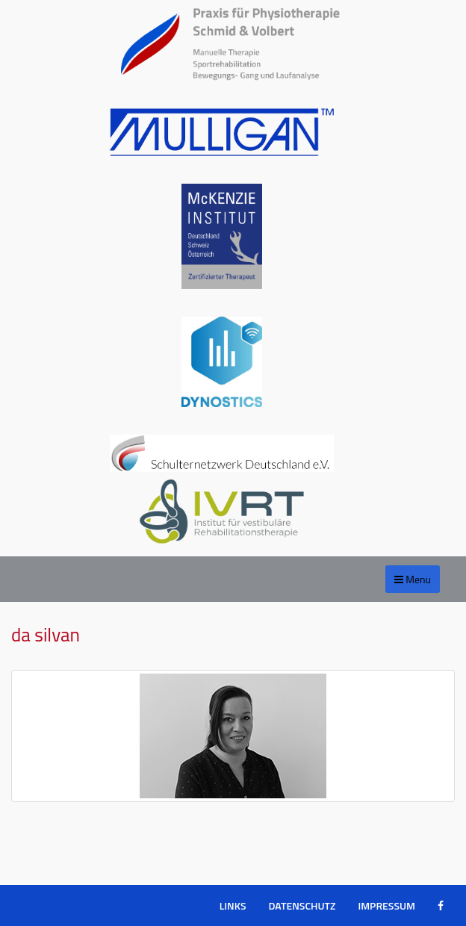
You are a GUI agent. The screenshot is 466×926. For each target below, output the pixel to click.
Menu (412, 579)
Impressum (386, 905)
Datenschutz (302, 905)
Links (233, 905)
